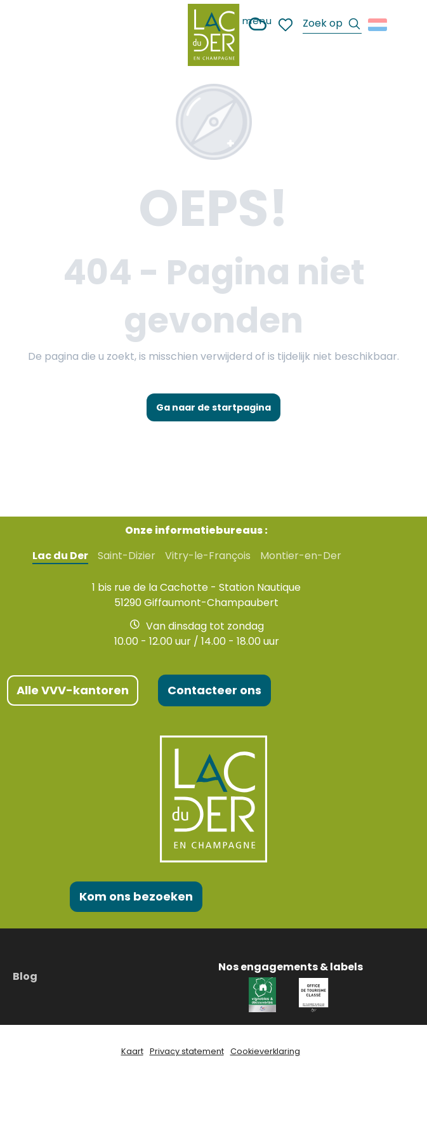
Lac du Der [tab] (60, 556)
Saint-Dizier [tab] (126, 556)
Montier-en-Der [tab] (300, 556)
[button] (332, 25)
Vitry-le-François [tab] (208, 556)
